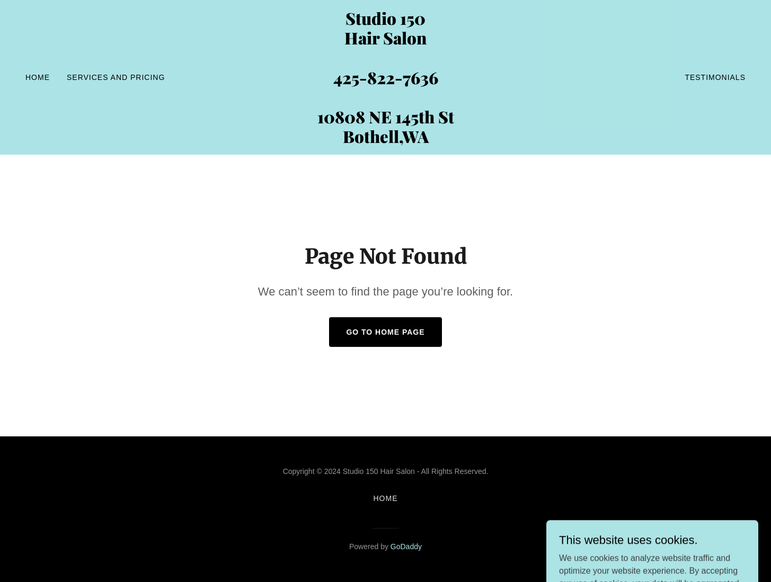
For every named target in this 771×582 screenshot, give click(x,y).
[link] (385, 140)
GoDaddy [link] (406, 546)
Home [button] (386, 498)
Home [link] (37, 77)
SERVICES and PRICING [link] (116, 77)
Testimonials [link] (715, 77)
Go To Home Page (385, 332)
